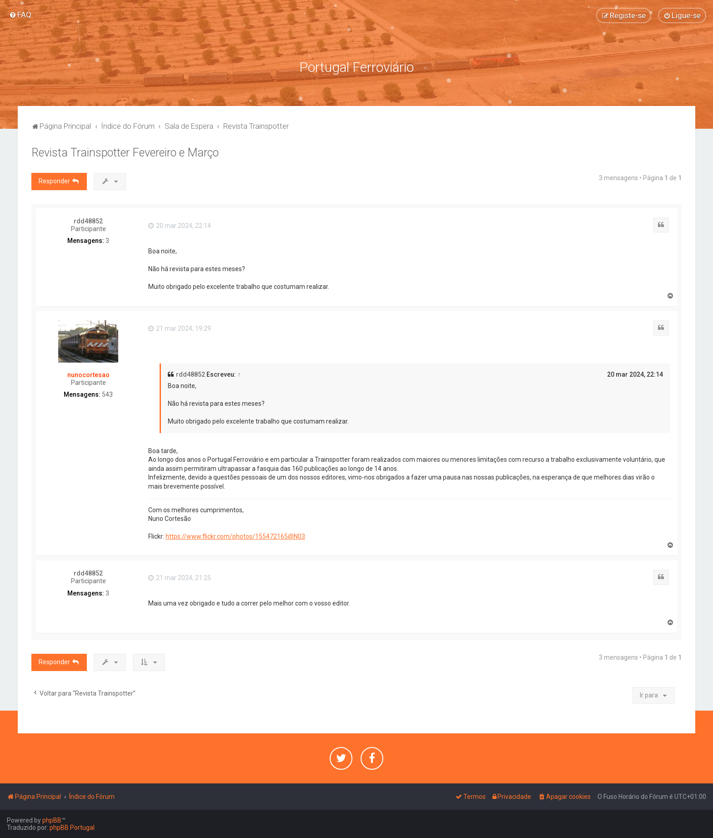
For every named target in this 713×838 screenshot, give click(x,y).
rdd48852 (88, 221)
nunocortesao (88, 375)
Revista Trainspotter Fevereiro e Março (125, 152)
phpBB (51, 820)
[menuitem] (20, 14)
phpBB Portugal (72, 827)
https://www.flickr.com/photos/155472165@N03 (235, 536)
